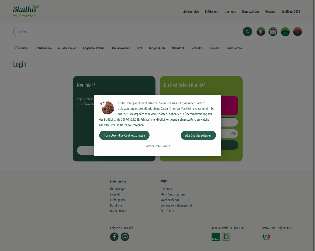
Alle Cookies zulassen (198, 135)
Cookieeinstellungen (158, 146)
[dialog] (157, 125)
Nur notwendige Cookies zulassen (124, 135)
